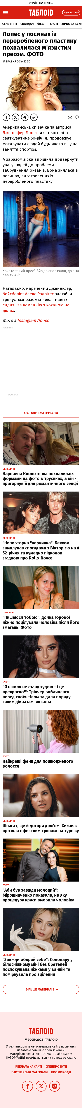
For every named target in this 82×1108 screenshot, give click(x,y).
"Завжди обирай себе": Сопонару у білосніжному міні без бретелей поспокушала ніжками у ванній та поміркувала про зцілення (38, 967)
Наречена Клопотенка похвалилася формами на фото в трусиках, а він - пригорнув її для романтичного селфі (40, 478)
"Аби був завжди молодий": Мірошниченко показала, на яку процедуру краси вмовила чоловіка (38, 895)
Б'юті (54, 24)
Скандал (27, 24)
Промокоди (61, 1072)
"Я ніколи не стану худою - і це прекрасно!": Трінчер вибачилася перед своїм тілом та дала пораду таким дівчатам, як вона (37, 694)
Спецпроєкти (56, 1066)
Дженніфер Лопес (20, 132)
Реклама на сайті (28, 1066)
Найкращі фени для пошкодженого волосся (38, 764)
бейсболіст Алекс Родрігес (29, 293)
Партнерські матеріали (29, 1072)
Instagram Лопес (33, 320)
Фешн (41, 24)
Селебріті (9, 24)
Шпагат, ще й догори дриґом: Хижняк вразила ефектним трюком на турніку (41, 828)
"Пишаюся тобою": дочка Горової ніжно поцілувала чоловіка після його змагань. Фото (41, 622)
